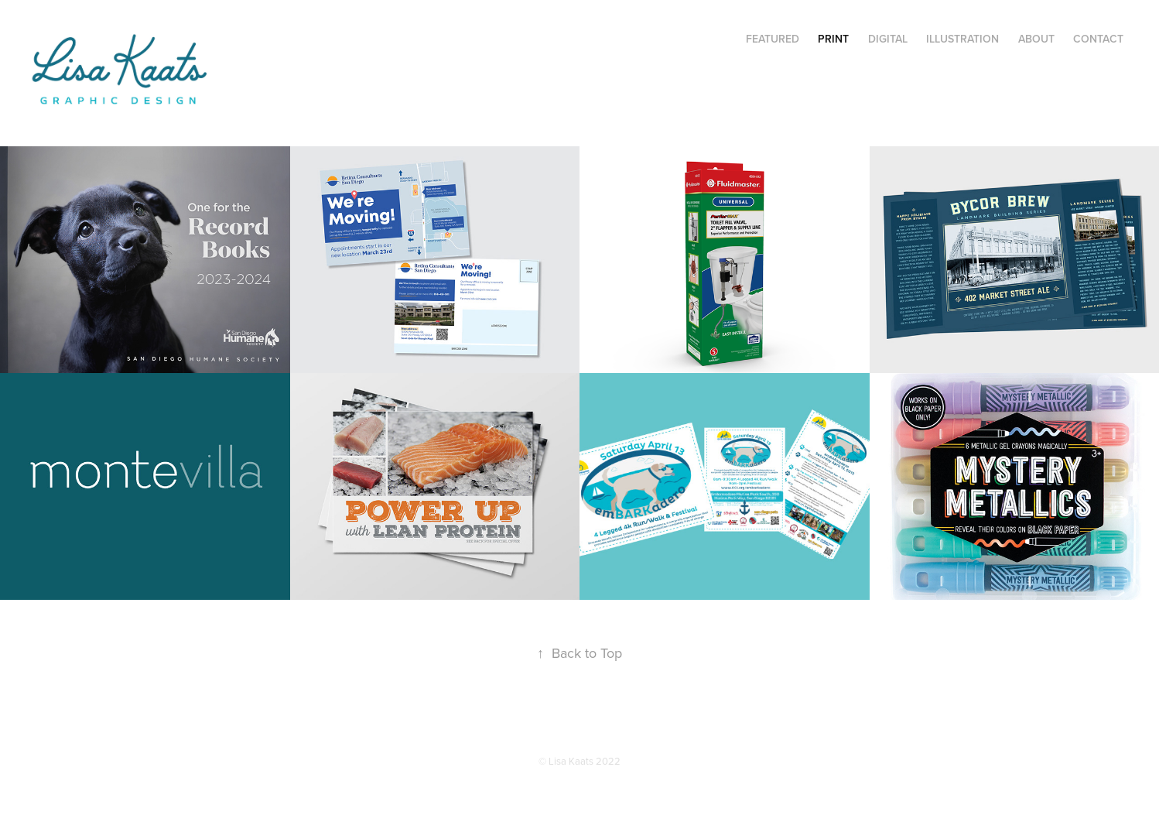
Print (833, 38)
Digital (888, 38)
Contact (1098, 38)
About (1036, 38)
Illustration (962, 38)
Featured (772, 38)
